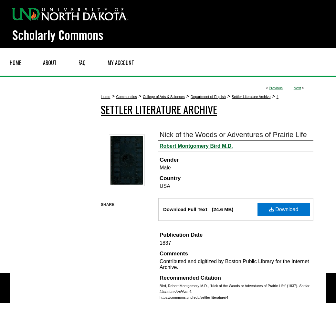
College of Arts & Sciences (164, 97)
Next (297, 88)
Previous (276, 88)
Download (284, 209)
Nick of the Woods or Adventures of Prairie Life (233, 135)
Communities (126, 97)
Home (105, 97)
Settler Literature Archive (251, 97)
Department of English (208, 97)
